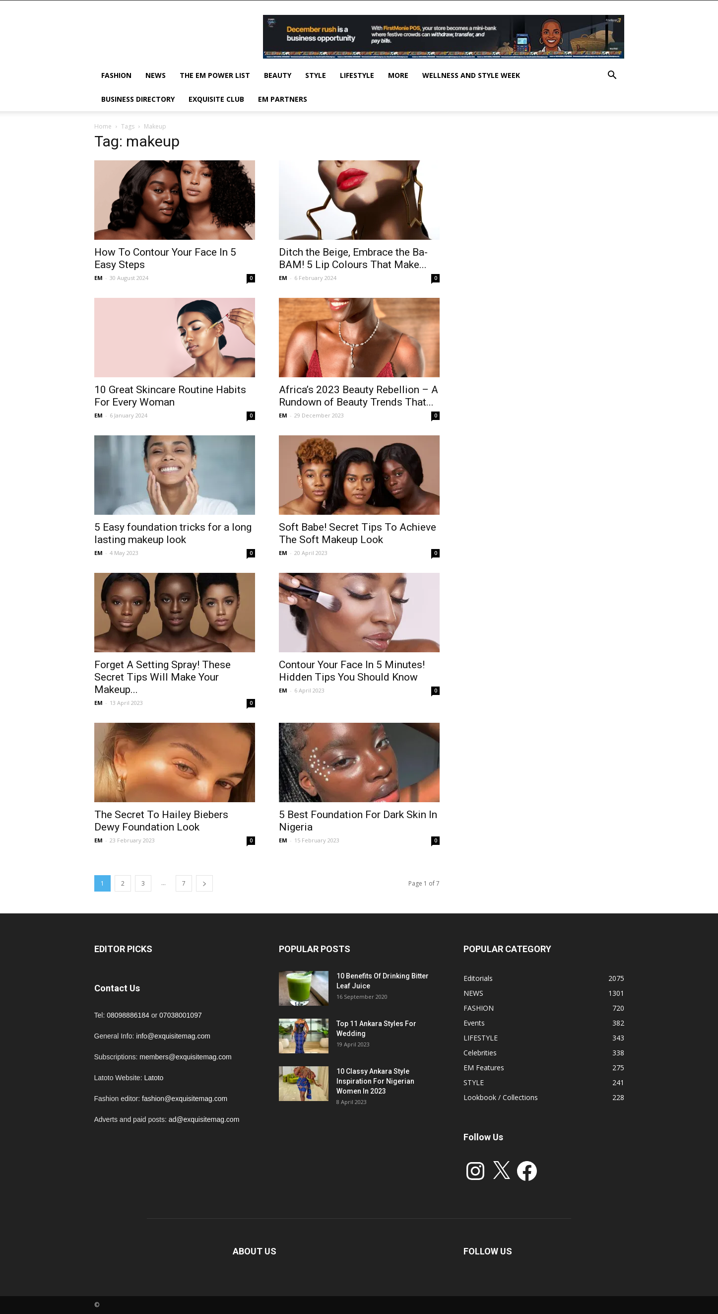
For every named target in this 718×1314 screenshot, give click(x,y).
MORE (398, 75)
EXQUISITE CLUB (216, 99)
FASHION (116, 75)
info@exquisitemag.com (173, 1036)
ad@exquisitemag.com (204, 1119)
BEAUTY (277, 75)
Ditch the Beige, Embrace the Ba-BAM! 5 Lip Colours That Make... (353, 258)
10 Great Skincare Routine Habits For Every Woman (170, 396)
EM (98, 277)
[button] (612, 76)
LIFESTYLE (357, 75)
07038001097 (180, 1015)
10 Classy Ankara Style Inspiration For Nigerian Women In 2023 (375, 1081)
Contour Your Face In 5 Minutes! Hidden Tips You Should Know (352, 671)
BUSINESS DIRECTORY (138, 99)
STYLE (315, 75)
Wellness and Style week (471, 75)
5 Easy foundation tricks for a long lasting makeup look (173, 533)
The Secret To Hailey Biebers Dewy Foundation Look (161, 821)
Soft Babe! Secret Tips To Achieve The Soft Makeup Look (357, 533)
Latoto (153, 1078)
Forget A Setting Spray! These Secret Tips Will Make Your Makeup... (162, 677)
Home (103, 126)
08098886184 (128, 1015)
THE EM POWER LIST (215, 75)
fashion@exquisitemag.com (184, 1099)
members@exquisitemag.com (185, 1057)
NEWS (155, 75)
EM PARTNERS (282, 99)
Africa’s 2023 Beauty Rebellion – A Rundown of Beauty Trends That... (358, 396)
